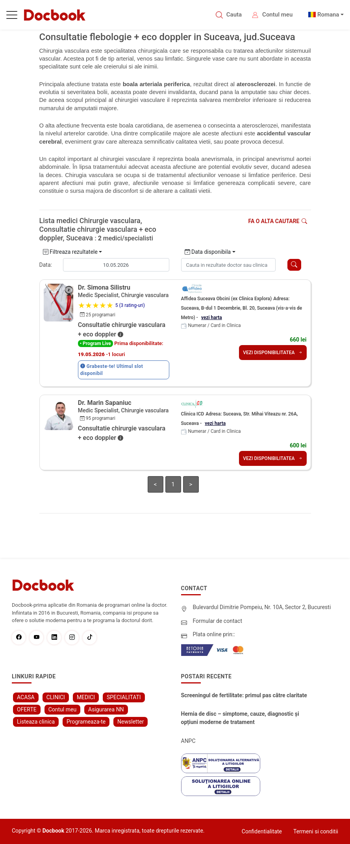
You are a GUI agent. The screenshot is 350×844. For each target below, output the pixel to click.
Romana (328, 14)
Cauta (234, 14)
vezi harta (211, 317)
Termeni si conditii (315, 831)
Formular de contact (218, 621)
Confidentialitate (262, 831)
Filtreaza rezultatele (70, 252)
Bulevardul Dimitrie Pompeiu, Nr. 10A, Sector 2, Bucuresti (262, 607)
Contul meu (277, 14)
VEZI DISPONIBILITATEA (272, 352)
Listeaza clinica (36, 721)
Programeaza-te (86, 721)
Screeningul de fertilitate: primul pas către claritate (244, 695)
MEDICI (86, 697)
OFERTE (27, 709)
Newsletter (130, 721)
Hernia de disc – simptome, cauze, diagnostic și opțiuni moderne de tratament (240, 718)
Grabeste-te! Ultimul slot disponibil (111, 370)
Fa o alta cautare (277, 221)
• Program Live (95, 343)
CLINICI (55, 697)
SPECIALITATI (124, 697)
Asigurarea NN (106, 709)
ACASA (26, 697)
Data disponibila (208, 252)
